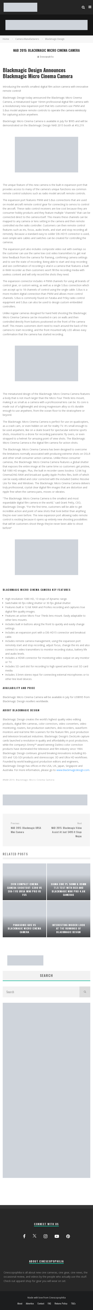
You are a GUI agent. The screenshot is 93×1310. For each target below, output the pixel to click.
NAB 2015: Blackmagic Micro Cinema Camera (29, 779)
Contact (40, 1303)
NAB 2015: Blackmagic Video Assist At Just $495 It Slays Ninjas (65, 830)
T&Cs (73, 1303)
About (19, 1303)
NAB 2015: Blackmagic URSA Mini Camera (27, 828)
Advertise (30, 1303)
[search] (84, 991)
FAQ (49, 1303)
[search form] (41, 991)
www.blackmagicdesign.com (72, 770)
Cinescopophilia (45, 56)
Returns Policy (61, 1303)
